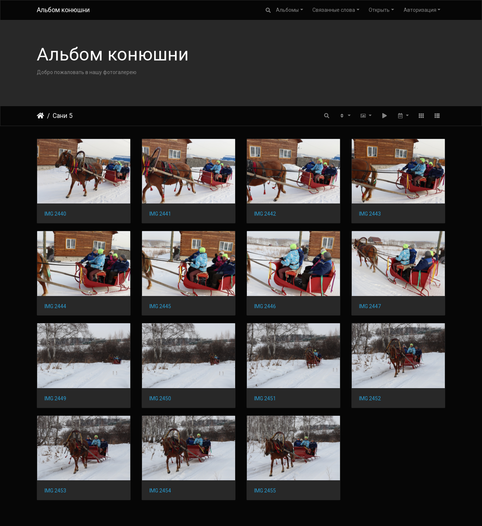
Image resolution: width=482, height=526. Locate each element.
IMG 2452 (370, 398)
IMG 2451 (265, 398)
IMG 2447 (370, 306)
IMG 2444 (55, 306)
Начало (40, 116)
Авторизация (420, 10)
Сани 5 (62, 115)
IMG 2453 (55, 491)
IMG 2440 (55, 214)
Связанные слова (333, 10)
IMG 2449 (55, 398)
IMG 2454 (160, 491)
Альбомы (287, 10)
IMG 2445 (160, 306)
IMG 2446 (265, 306)
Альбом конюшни (63, 10)
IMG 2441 (160, 214)
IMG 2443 (370, 214)
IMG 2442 (265, 214)
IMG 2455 (265, 491)
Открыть (379, 10)
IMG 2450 (160, 398)
